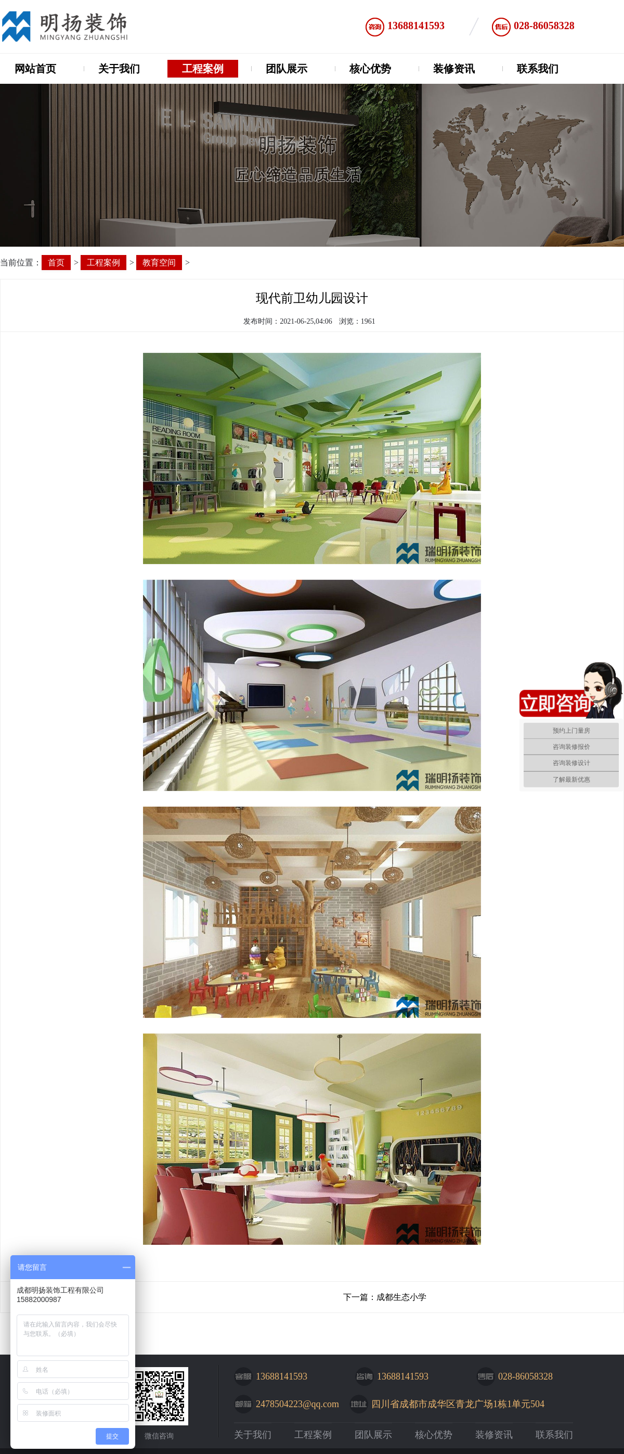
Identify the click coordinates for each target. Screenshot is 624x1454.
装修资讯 (454, 68)
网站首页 (35, 68)
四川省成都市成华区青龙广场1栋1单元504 (457, 1404)
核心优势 (370, 68)
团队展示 (286, 68)
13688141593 (416, 25)
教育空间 (159, 262)
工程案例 (203, 68)
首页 (56, 262)
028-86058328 (544, 25)
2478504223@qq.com (297, 1404)
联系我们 (537, 68)
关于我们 (119, 68)
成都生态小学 (401, 1297)
